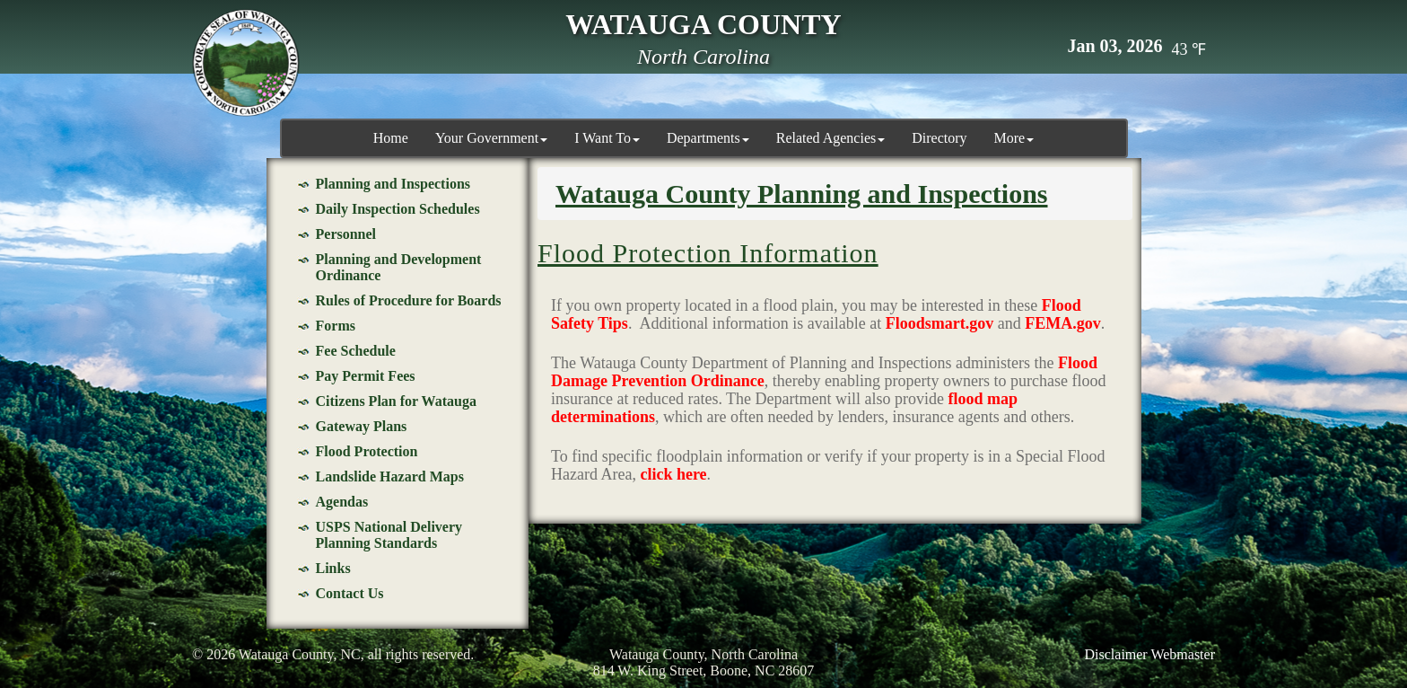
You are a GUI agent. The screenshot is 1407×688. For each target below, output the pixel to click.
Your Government (491, 138)
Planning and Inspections (393, 183)
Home (390, 138)
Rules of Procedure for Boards (409, 300)
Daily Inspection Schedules (398, 208)
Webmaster (1182, 654)
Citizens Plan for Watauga (396, 401)
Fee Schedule (356, 350)
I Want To (607, 138)
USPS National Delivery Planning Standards (389, 535)
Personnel (346, 234)
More (1014, 138)
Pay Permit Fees (365, 376)
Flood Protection (367, 451)
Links (333, 568)
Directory (939, 138)
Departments (708, 138)
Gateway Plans (361, 426)
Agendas (342, 501)
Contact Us (350, 593)
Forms (335, 325)
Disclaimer (1116, 654)
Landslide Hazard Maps (390, 476)
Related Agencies (831, 138)
